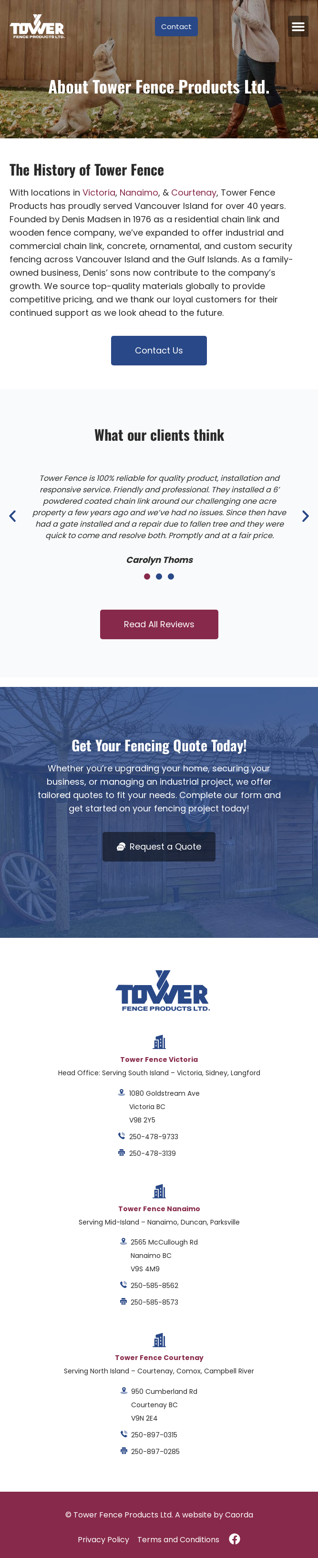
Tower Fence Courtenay (159, 1357)
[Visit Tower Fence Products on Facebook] (234, 1539)
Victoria (98, 192)
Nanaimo (139, 192)
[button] (298, 26)
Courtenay (193, 192)
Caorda (239, 1514)
